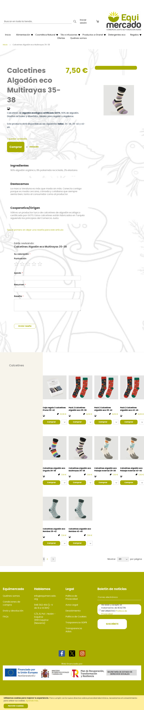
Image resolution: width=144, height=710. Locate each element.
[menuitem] (8, 35)
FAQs (5, 617)
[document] (72, 702)
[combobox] (37, 21)
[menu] (72, 36)
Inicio (5, 45)
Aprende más (32, 701)
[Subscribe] (112, 624)
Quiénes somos (11, 596)
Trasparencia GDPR (76, 622)
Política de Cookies (76, 617)
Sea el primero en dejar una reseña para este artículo (35, 230)
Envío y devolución (13, 611)
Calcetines (16, 365)
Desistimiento (73, 611)
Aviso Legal (72, 605)
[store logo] (124, 20)
